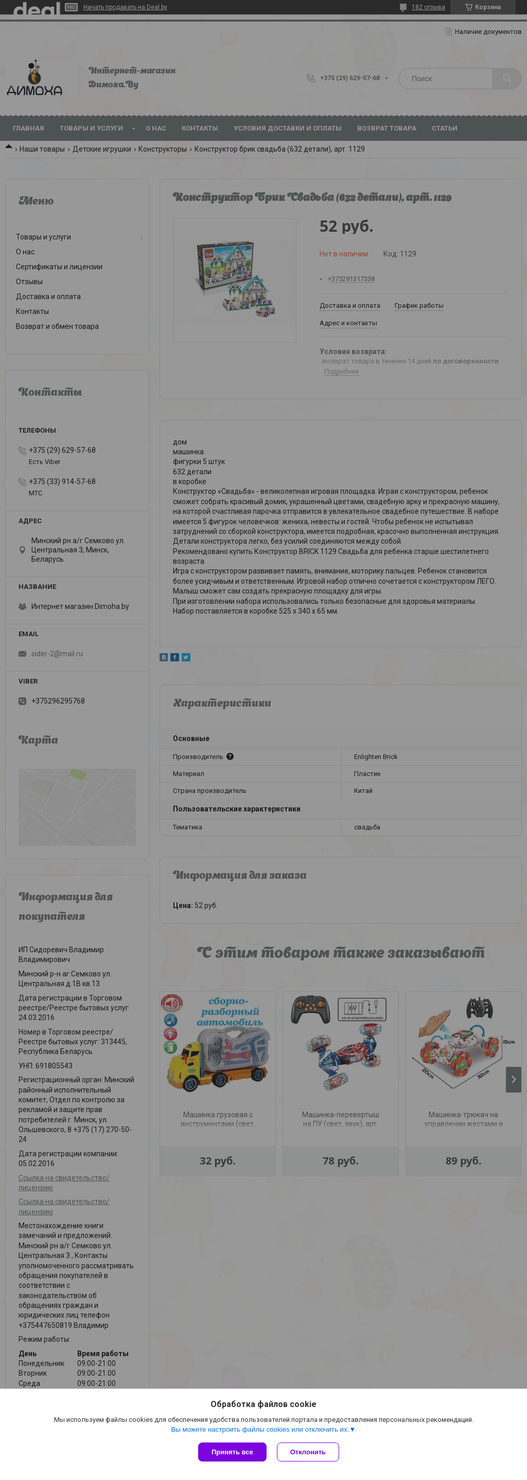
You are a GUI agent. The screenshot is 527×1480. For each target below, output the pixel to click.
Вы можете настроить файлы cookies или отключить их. (260, 1429)
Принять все (232, 1452)
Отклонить (308, 1452)
